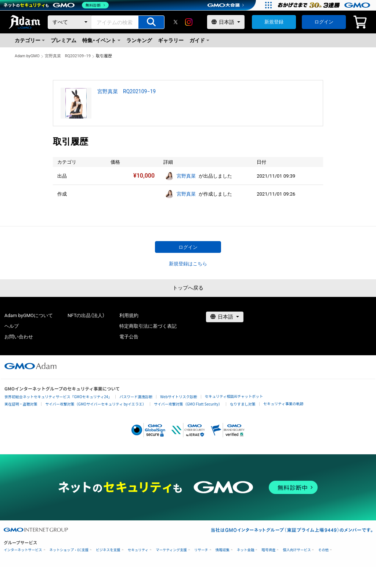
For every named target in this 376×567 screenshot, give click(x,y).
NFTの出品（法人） (86, 315)
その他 (323, 550)
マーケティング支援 (171, 550)
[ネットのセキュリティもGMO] (56, 5)
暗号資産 (268, 550)
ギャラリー (171, 40)
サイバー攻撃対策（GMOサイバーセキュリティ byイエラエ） (95, 404)
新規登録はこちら (188, 263)
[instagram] (188, 22)
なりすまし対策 (243, 404)
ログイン (323, 22)
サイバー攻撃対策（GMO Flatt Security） (188, 404)
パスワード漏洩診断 (135, 396)
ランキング (139, 40)
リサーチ (201, 550)
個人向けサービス (297, 550)
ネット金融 (245, 550)
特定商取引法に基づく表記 (148, 326)
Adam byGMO (27, 56)
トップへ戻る (188, 288)
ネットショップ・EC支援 (69, 550)
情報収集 (222, 550)
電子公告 (128, 336)
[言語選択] (226, 22)
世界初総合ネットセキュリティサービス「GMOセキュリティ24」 (58, 396)
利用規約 (128, 315)
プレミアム (63, 40)
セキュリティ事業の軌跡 (283, 403)
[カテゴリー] (70, 22)
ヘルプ (11, 326)
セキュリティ (138, 550)
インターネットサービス (23, 550)
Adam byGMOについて (28, 315)
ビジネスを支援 (108, 550)
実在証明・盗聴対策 (20, 404)
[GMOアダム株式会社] (30, 366)
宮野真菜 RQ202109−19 (68, 56)
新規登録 (273, 22)
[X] (175, 22)
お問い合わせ (18, 336)
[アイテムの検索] (151, 22)
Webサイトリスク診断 (178, 396)
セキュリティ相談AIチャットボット (234, 396)
